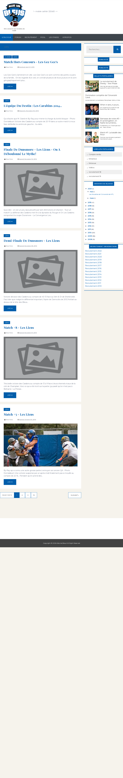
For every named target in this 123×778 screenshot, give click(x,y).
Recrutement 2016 (93, 268)
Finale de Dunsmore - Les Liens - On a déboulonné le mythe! (33, 151)
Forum (18, 37)
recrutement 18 (95, 172)
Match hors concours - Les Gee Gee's (32, 62)
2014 (90, 219)
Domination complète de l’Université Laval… (101, 96)
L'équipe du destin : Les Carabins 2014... (34, 105)
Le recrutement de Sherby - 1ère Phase (108, 82)
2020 (90, 189)
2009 (90, 236)
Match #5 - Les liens (19, 414)
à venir (8, 57)
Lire (10, 86)
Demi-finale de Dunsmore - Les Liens (33, 240)
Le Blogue (6, 37)
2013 (90, 222)
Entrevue (92, 163)
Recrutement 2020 (93, 257)
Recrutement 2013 (93, 277)
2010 (90, 233)
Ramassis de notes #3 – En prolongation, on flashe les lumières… (110, 121)
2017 (90, 209)
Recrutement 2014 (93, 274)
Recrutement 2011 (93, 283)
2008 (90, 239)
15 (35, 495)
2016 (90, 213)
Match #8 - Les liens (19, 327)
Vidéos (91, 167)
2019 (90, 202)
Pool (42, 37)
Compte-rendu (95, 154)
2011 (89, 229)
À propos (67, 37)
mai (91, 192)
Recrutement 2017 (93, 265)
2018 (90, 206)
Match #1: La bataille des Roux (110, 133)
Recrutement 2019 (93, 260)
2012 (90, 226)
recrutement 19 (95, 176)
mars (92, 198)
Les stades (54, 37)
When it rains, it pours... (110, 105)
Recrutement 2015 (93, 271)
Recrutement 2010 (93, 286)
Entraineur (93, 159)
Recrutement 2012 (93, 280)
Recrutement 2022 (93, 251)
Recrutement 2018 (93, 262)
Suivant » (74, 495)
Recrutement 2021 (93, 254)
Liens (15, 57)
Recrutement (31, 37)
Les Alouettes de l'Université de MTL (101, 194)
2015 (90, 216)
